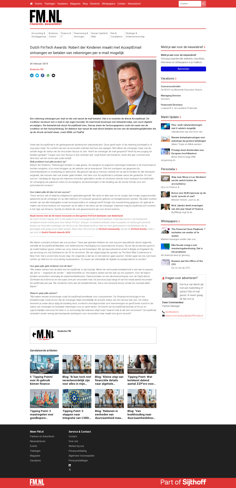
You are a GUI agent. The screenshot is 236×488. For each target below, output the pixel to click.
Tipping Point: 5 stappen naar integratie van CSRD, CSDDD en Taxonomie (76, 414)
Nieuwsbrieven (37, 441)
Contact (122, 3)
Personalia (168, 169)
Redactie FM (36, 69)
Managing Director (171, 95)
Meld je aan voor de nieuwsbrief (182, 47)
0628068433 (172, 312)
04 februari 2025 (104, 405)
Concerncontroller (171, 86)
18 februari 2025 (39, 371)
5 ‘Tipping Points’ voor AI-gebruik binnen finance (41, 380)
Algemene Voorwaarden (81, 455)
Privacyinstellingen (78, 460)
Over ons (73, 441)
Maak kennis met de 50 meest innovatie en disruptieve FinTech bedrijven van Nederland (76, 215)
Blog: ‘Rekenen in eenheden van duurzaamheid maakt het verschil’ (109, 414)
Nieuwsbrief (134, 3)
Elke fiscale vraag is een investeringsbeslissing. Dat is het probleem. (187, 248)
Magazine (75, 3)
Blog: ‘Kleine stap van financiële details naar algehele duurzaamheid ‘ (109, 380)
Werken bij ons (76, 446)
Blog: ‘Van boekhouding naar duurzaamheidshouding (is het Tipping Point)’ (141, 414)
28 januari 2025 (135, 405)
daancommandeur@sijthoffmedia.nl (184, 315)
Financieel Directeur (172, 104)
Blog (85, 3)
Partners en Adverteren (42, 436)
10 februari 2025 (136, 371)
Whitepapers (108, 3)
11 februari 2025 (104, 371)
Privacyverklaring (78, 450)
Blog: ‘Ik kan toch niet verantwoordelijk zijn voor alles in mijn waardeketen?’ (76, 380)
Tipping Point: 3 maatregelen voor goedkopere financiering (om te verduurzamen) (42, 414)
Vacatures (62, 3)
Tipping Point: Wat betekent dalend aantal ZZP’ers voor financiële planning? (140, 380)
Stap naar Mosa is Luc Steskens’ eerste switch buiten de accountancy (188, 180)
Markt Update (170, 117)
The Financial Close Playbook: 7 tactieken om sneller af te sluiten (188, 232)
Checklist (95, 3)
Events (38, 3)
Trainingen (49, 3)
